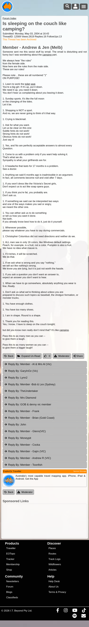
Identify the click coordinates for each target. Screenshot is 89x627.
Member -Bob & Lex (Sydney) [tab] (29, 384)
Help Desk (54, 581)
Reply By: (14, 364)
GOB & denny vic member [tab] (27, 404)
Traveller (11, 548)
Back (8, 356)
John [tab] (15, 424)
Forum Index (9, 18)
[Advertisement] (46, 520)
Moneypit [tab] (17, 438)
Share (78, 356)
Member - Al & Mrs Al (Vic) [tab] (27, 364)
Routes (52, 553)
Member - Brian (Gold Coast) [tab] (29, 417)
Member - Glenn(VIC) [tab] (25, 431)
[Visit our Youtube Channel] (74, 611)
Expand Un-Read (28, 356)
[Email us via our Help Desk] (83, 616)
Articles (53, 569)
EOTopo (10, 553)
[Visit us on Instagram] (66, 611)
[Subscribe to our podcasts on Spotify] (74, 616)
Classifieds (12, 597)
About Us (54, 586)
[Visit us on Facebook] (57, 611)
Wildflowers (55, 564)
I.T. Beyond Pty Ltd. (21, 610)
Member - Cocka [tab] (22, 444)
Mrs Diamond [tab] (20, 397)
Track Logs (55, 559)
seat (33, 84)
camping (47, 54)
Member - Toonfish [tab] (23, 464)
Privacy (62, 592)
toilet (27, 84)
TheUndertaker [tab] (21, 391)
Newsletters (12, 581)
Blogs (9, 592)
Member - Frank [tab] (21, 411)
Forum (9, 586)
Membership (13, 564)
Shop (9, 569)
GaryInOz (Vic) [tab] (21, 370)
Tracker (10, 559)
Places (52, 548)
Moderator (61, 356)
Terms (52, 592)
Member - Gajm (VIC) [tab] (25, 451)
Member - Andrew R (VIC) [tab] (27, 458)
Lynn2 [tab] (15, 377)
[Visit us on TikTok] (84, 611)
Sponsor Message (79, 471)
